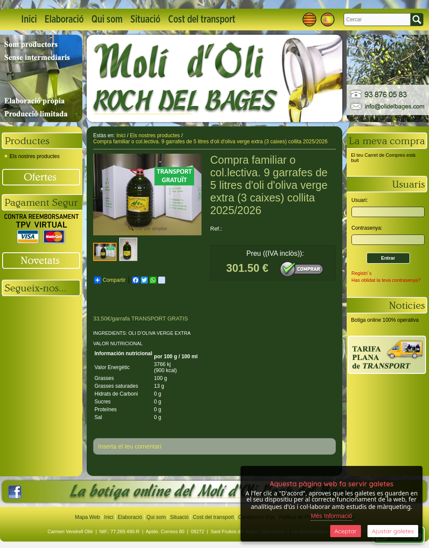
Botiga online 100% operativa (385, 320)
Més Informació (331, 515)
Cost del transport (201, 19)
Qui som (107, 19)
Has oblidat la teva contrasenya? (386, 280)
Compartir (110, 280)
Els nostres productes (31, 156)
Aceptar (346, 531)
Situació (145, 19)
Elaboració (64, 19)
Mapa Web (88, 517)
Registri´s (361, 273)
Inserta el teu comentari (129, 446)
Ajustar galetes (393, 531)
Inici (29, 19)
